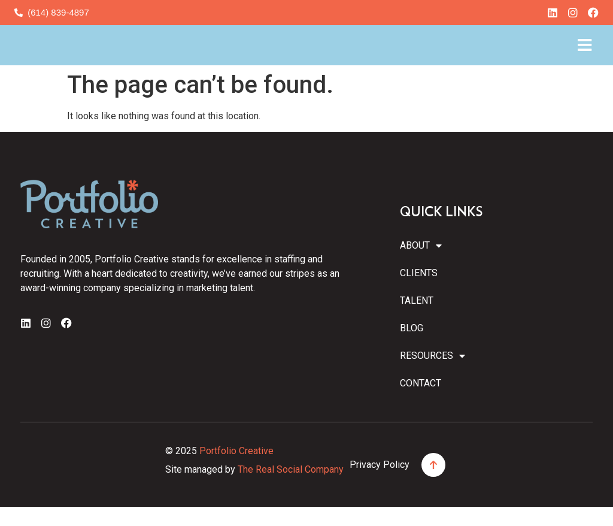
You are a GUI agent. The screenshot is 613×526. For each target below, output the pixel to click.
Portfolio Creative (236, 470)
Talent (416, 319)
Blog (411, 347)
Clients (419, 292)
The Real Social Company (291, 488)
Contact (420, 402)
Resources (431, 375)
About (421, 264)
